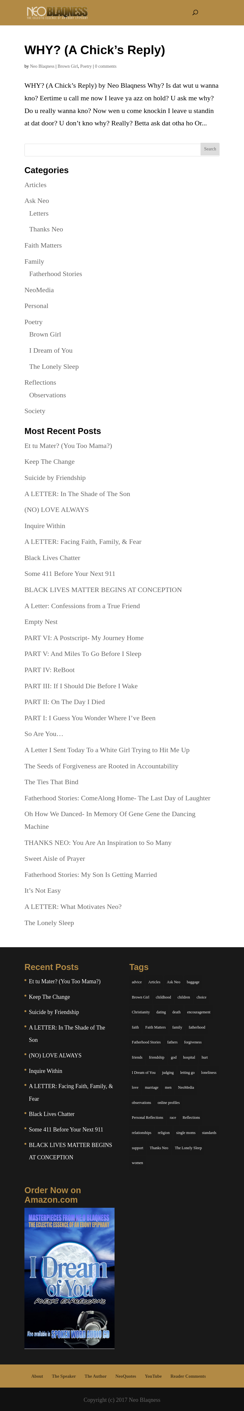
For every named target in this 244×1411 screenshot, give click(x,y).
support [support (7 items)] (137, 1148)
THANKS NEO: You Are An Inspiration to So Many (98, 843)
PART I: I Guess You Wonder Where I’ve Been (89, 718)
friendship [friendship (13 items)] (156, 1057)
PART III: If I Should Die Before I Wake (81, 686)
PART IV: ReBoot (49, 670)
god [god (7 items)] (174, 1057)
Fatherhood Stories (55, 274)
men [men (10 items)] (168, 1087)
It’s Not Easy (42, 890)
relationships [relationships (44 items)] (141, 1133)
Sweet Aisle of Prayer (54, 858)
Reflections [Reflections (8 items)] (191, 1117)
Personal (36, 306)
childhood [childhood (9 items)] (163, 997)
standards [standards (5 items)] (209, 1133)
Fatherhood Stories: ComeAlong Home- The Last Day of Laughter (117, 798)
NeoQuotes (125, 1376)
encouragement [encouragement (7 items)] (198, 1012)
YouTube (153, 1376)
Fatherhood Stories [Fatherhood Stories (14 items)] (146, 1042)
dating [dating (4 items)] (161, 1012)
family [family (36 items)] (177, 1027)
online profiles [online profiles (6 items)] (169, 1102)
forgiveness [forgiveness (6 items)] (192, 1042)
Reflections (40, 382)
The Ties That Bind (51, 782)
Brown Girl (68, 66)
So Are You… (43, 734)
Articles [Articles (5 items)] (154, 982)
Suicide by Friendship (55, 478)
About (37, 1376)
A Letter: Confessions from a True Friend (82, 606)
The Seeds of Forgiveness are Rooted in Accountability (101, 766)
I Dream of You (51, 350)
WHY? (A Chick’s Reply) (94, 50)
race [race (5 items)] (173, 1117)
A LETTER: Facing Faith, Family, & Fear (83, 541)
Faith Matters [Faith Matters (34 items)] (155, 1027)
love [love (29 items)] (135, 1087)
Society (34, 411)
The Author (96, 1376)
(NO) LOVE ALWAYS (56, 509)
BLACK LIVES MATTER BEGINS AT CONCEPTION (103, 590)
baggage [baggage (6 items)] (193, 982)
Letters (39, 213)
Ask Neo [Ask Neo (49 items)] (173, 982)
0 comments (105, 66)
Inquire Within (44, 526)
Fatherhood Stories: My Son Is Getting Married (90, 875)
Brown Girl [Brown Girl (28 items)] (140, 997)
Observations (47, 395)
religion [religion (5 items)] (163, 1133)
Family (34, 261)
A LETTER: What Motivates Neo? (73, 906)
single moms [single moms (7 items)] (185, 1133)
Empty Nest (41, 622)
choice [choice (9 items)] (201, 997)
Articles (35, 185)
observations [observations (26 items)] (141, 1102)
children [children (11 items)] (184, 997)
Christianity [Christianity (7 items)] (141, 1012)
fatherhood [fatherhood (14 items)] (197, 1027)
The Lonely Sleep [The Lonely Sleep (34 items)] (188, 1148)
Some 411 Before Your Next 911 (69, 573)
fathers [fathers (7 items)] (172, 1042)
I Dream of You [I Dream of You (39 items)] (144, 1072)
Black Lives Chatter (52, 558)
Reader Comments (188, 1376)
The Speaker (64, 1376)
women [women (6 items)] (137, 1163)
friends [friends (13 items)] (137, 1057)
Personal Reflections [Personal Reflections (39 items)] (147, 1117)
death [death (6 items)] (176, 1012)
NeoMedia (39, 290)
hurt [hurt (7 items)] (205, 1057)
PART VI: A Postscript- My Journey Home (84, 638)
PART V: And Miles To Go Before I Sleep (83, 654)
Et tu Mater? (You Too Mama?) (68, 446)
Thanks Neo (46, 229)
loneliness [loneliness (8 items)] (208, 1072)
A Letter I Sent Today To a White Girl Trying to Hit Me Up (107, 750)
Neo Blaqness (42, 66)
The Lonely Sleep (54, 366)
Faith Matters (43, 245)
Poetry (86, 66)
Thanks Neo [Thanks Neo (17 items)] (159, 1148)
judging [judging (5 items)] (168, 1072)
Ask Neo (36, 201)
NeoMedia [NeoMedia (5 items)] (186, 1087)
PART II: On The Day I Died (64, 702)
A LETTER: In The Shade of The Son (77, 494)
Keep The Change (49, 461)
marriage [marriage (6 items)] (152, 1087)
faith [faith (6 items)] (135, 1027)
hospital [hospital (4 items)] (189, 1057)
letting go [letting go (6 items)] (187, 1072)
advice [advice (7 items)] (137, 982)
